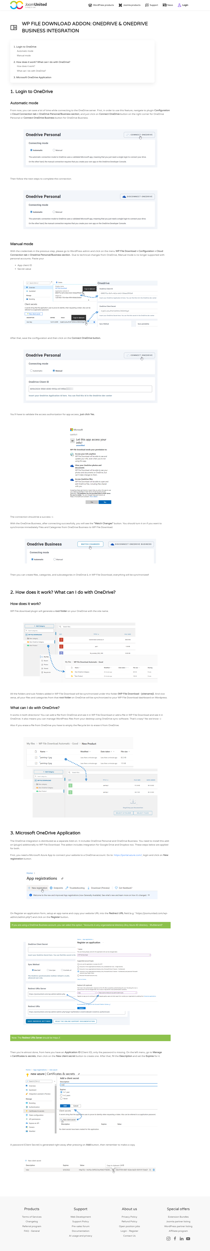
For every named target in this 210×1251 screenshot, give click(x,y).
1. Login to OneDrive (25, 46)
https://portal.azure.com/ (128, 855)
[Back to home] (28, 5)
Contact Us (129, 1235)
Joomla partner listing (178, 1221)
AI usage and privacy (80, 1235)
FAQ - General (32, 1231)
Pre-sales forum (81, 1226)
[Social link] (168, 1238)
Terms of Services (32, 1216)
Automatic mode (25, 51)
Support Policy (80, 1221)
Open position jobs (129, 1226)
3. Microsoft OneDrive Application (32, 77)
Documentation (80, 1231)
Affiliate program (178, 1231)
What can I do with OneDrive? (31, 71)
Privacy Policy (129, 1216)
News (168, 5)
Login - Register (129, 1231)
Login (183, 5)
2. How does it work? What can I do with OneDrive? (42, 62)
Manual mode (24, 55)
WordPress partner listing (178, 1226)
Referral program (31, 1226)
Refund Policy (129, 1221)
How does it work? (26, 66)
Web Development (80, 1216)
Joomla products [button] (129, 5)
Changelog (32, 1221)
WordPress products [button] (101, 5)
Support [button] (151, 5)
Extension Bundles (178, 1216)
